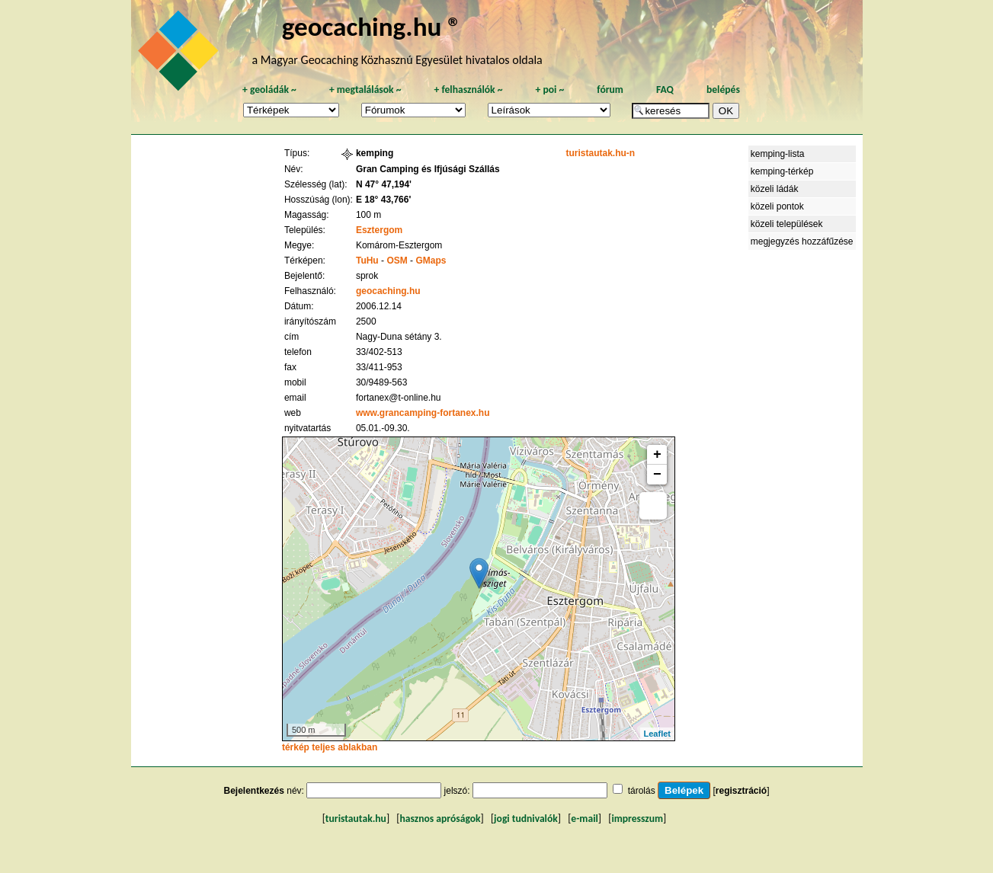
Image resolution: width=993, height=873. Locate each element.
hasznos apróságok (439, 818)
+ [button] (657, 455)
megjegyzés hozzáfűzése (802, 241)
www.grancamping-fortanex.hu (423, 413)
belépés (723, 89)
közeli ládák (775, 189)
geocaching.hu (388, 291)
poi (549, 89)
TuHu (367, 260)
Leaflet (657, 733)
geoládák (269, 89)
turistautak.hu (355, 818)
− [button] (657, 474)
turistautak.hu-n (600, 153)
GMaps (430, 260)
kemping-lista (778, 154)
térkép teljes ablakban (329, 747)
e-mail (584, 818)
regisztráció (741, 790)
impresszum (637, 818)
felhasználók (468, 89)
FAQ (665, 89)
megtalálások (365, 89)
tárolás (641, 790)
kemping (374, 153)
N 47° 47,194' (384, 184)
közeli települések (787, 224)
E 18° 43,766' (383, 199)
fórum (610, 89)
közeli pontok (777, 206)
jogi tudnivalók (526, 818)
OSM (396, 260)
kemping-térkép (782, 171)
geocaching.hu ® (372, 26)
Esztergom (379, 230)
